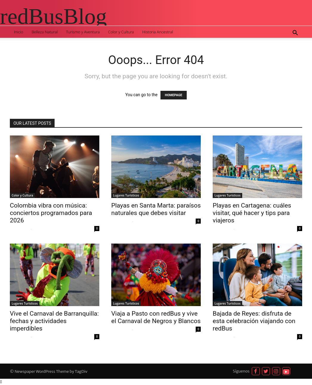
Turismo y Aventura (83, 32)
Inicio (18, 32)
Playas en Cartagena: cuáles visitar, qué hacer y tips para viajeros (252, 213)
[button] (295, 33)
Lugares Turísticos (126, 195)
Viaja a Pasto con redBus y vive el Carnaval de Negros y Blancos (155, 317)
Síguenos (241, 371)
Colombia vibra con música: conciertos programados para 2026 (51, 213)
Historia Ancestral (157, 32)
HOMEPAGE (173, 95)
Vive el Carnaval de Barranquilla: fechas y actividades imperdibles (54, 321)
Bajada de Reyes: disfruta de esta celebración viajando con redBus (254, 321)
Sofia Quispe (19, 229)
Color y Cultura (121, 32)
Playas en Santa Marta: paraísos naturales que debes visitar (156, 209)
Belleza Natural (45, 32)
